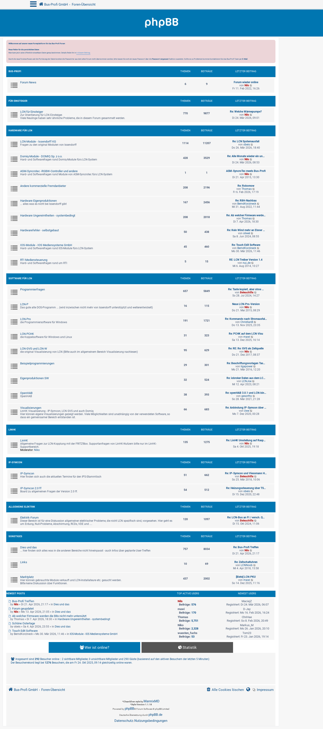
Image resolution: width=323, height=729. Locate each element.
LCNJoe (246, 381)
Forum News (28, 82)
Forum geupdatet (21, 608)
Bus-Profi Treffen (21, 601)
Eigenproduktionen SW (34, 378)
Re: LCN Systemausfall (245, 141)
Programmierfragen (32, 289)
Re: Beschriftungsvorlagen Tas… (246, 363)
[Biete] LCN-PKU (246, 576)
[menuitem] (263, 690)
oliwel (246, 233)
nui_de (247, 262)
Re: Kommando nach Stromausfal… (246, 318)
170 (193, 612)
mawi (246, 336)
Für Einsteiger (18, 101)
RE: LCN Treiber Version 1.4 (245, 259)
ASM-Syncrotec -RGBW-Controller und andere (49, 171)
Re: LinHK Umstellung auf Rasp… (246, 440)
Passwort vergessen (160, 59)
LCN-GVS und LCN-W (33, 348)
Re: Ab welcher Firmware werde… (246, 215)
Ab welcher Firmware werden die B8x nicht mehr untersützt (47, 616)
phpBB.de (155, 715)
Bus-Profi (15, 71)
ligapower (247, 366)
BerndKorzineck (246, 203)
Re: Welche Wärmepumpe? (246, 111)
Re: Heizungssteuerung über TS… (246, 488)
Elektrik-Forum (29, 517)
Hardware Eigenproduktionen (38, 200)
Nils (246, 85)
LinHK (12, 429)
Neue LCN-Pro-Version (246, 304)
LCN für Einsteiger (31, 111)
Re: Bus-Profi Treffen (246, 547)
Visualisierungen (30, 407)
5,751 (194, 620)
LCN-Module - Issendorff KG (38, 141)
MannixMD (151, 701)
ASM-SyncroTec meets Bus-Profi (246, 171)
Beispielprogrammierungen (37, 363)
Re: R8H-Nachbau (246, 200)
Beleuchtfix (246, 292)
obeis (246, 144)
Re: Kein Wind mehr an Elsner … (246, 230)
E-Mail (244, 59)
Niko (37, 450)
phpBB (129, 709)
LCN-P (24, 304)
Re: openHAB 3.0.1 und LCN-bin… (245, 392)
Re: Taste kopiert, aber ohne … (246, 289)
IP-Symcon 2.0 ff (30, 488)
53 (192, 636)
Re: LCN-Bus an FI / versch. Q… (246, 517)
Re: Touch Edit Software (246, 245)
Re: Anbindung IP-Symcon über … (245, 407)
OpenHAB (26, 393)
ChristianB (246, 322)
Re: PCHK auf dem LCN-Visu (246, 333)
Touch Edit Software (23, 630)
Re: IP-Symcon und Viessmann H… (246, 473)
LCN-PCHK (27, 333)
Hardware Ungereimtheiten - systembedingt (47, 215)
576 (193, 604)
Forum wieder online (246, 82)
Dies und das (28, 547)
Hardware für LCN (20, 130)
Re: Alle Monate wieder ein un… (246, 156)
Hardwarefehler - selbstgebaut (39, 230)
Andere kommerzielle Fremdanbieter (43, 186)
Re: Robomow (246, 185)
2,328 (194, 628)
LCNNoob (247, 565)
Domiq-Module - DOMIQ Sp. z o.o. (41, 156)
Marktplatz (27, 577)
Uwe (246, 410)
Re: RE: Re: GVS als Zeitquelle (246, 348)
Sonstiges (15, 536)
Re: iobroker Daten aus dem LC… (246, 378)
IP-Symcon (15, 462)
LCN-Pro (25, 319)
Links (23, 562)
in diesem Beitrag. (83, 53)
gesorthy (246, 396)
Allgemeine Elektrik (22, 506)
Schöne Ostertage (22, 623)
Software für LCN (20, 278)
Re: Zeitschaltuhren (246, 562)
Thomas (247, 188)
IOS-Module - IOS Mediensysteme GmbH (46, 245)
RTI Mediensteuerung (33, 260)
